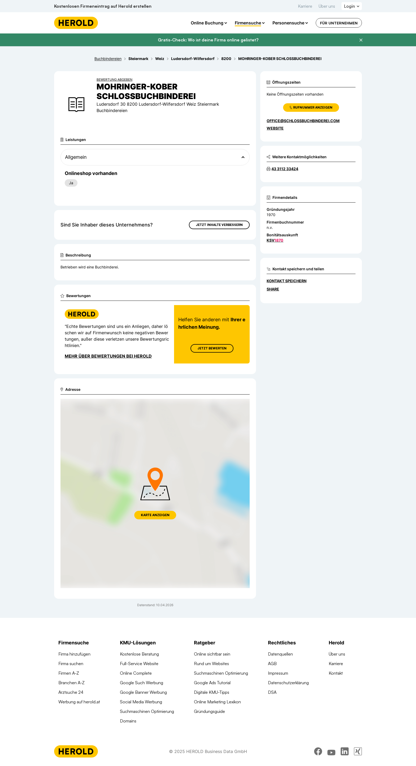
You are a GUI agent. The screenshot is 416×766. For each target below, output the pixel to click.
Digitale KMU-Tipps (211, 692)
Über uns (327, 6)
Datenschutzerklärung (288, 682)
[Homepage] (76, 23)
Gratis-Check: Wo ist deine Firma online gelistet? (208, 39)
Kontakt (336, 673)
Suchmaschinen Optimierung (147, 711)
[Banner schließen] (361, 40)
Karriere (305, 6)
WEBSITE (275, 128)
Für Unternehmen (339, 23)
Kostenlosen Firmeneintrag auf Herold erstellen (102, 6)
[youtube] (331, 751)
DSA (272, 692)
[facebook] (318, 751)
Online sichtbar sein (212, 654)
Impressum (278, 673)
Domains (128, 721)
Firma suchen (70, 663)
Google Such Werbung (141, 682)
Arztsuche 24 (70, 692)
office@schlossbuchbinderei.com (303, 120)
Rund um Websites (211, 663)
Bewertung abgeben (114, 80)
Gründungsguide (209, 711)
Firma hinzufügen (74, 654)
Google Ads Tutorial (212, 682)
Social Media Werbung (141, 701)
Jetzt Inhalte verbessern (219, 225)
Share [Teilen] (273, 289)
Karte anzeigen (155, 515)
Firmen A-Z (68, 673)
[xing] (358, 751)
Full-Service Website (139, 663)
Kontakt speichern (286, 281)
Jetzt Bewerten (212, 348)
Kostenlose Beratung (139, 654)
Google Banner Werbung (143, 692)
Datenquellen (280, 654)
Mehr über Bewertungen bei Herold (108, 356)
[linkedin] (345, 751)
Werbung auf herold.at (79, 701)
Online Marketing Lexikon (217, 701)
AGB (272, 663)
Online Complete (136, 673)
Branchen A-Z (71, 682)
